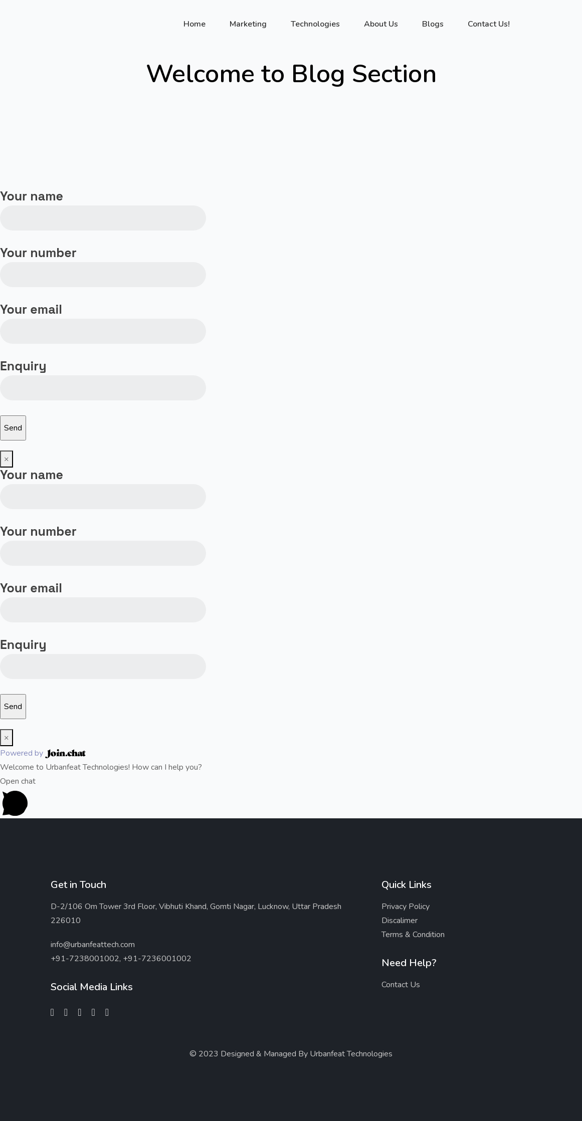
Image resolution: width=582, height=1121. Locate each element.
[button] (291, 796)
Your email (103, 319)
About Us (381, 24)
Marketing (248, 24)
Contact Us (400, 984)
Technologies (315, 24)
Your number (103, 263)
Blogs (433, 24)
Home (194, 24)
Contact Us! (489, 24)
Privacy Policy (405, 906)
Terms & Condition (413, 934)
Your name (103, 206)
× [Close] (6, 459)
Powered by (43, 753)
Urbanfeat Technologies (351, 1053)
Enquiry (103, 376)
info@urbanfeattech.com (93, 944)
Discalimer (399, 920)
